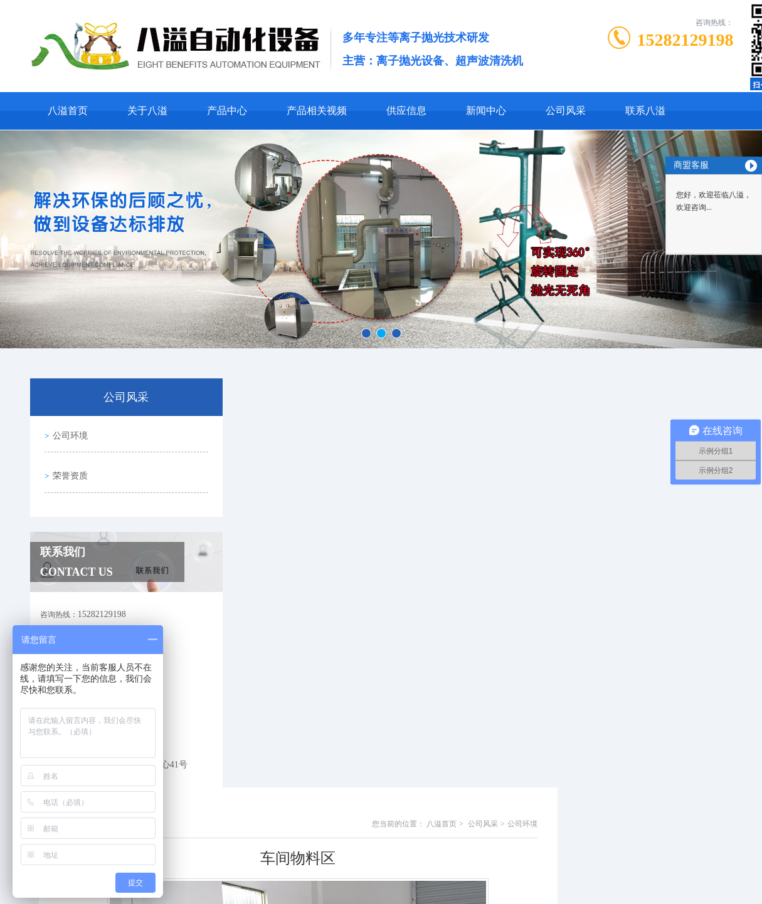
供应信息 (406, 110)
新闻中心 (486, 110)
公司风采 (566, 110)
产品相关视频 (317, 110)
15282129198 (685, 39)
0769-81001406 (322, 885)
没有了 (286, 797)
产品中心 (227, 110)
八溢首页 (68, 110)
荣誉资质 (69, 469)
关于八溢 (147, 110)
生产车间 (290, 776)
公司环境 (69, 433)
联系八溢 (645, 110)
